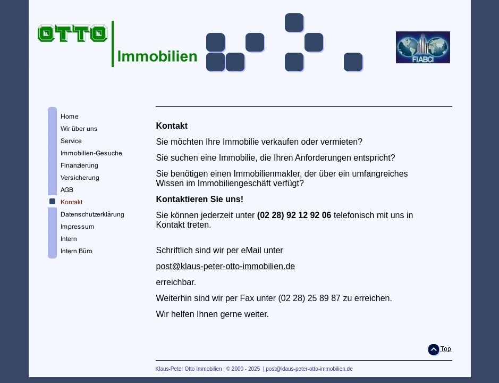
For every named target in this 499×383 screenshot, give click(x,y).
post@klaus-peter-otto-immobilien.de (225, 266)
